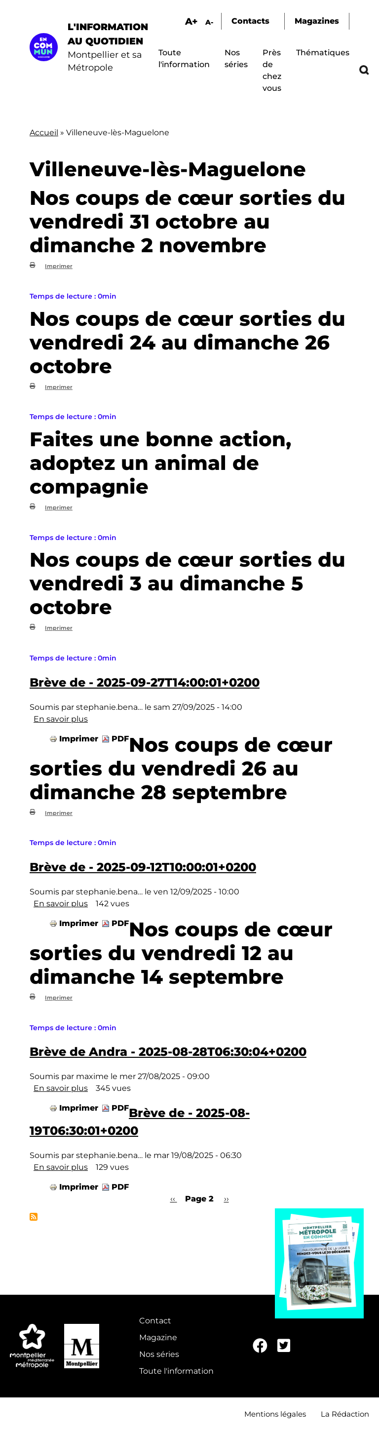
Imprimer (59, 266)
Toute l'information (176, 1371)
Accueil (44, 132)
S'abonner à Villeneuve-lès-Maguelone (34, 1217)
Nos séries (159, 1354)
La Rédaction (345, 1414)
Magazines (317, 21)
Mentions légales (275, 1414)
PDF (120, 738)
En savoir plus (61, 719)
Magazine (158, 1337)
